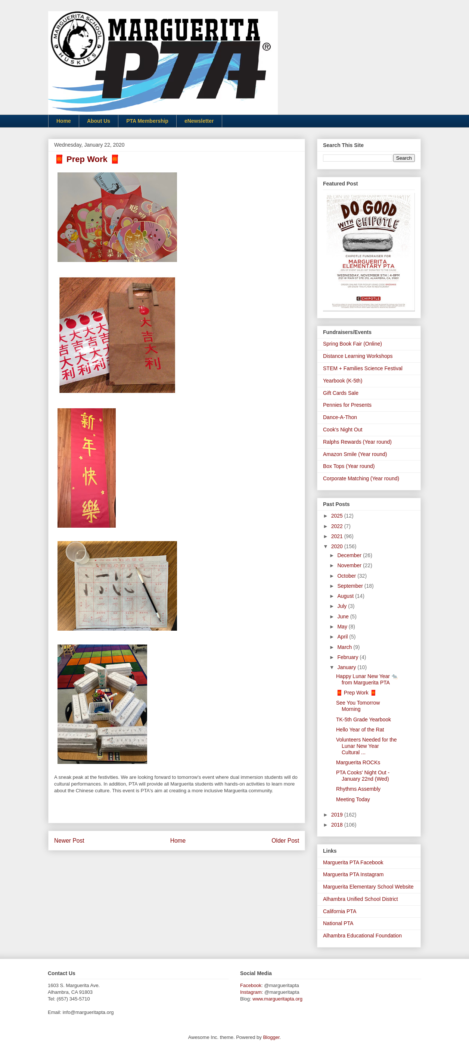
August (346, 596)
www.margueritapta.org (277, 999)
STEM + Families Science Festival (363, 368)
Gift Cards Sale (340, 393)
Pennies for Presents (347, 405)
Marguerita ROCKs (358, 762)
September (350, 586)
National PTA (338, 923)
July (342, 606)
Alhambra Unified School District (360, 899)
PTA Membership (147, 121)
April (343, 637)
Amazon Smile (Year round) (355, 454)
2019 (337, 815)
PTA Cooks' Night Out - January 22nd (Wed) (362, 776)
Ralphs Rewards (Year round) (357, 442)
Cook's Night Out (342, 430)
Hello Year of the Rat (360, 730)
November (350, 565)
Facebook (250, 985)
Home (63, 121)
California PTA (339, 911)
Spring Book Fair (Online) (352, 344)
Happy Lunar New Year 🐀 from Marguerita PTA (367, 679)
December (350, 555)
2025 (337, 516)
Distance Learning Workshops (358, 356)
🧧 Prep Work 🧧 (356, 693)
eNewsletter (199, 121)
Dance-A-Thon (340, 417)
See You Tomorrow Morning (358, 706)
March (345, 647)
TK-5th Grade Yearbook (363, 719)
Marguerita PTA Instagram (353, 874)
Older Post (285, 840)
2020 (337, 546)
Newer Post (69, 840)
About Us (98, 121)
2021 (337, 536)
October (347, 576)
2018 (337, 825)
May (342, 627)
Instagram (251, 992)
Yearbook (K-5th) (342, 381)
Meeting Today (353, 799)
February (348, 657)
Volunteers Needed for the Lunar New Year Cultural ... (366, 746)
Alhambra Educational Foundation (362, 936)
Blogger (271, 1037)
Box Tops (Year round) (349, 466)
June (343, 616)
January (347, 667)
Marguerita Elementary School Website (368, 887)
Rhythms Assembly (358, 789)
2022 (337, 526)
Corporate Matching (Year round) (361, 478)
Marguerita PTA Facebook (353, 862)
